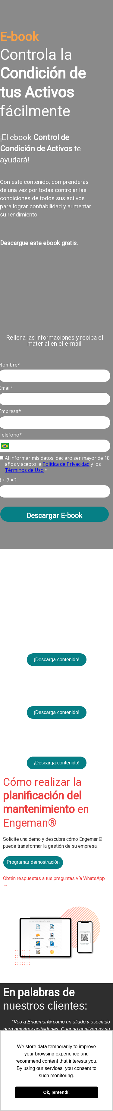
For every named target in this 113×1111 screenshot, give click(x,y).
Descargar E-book (54, 516)
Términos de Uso (24, 470)
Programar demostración (33, 862)
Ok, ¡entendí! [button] (56, 1092)
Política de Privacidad (65, 464)
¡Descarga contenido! (56, 659)
